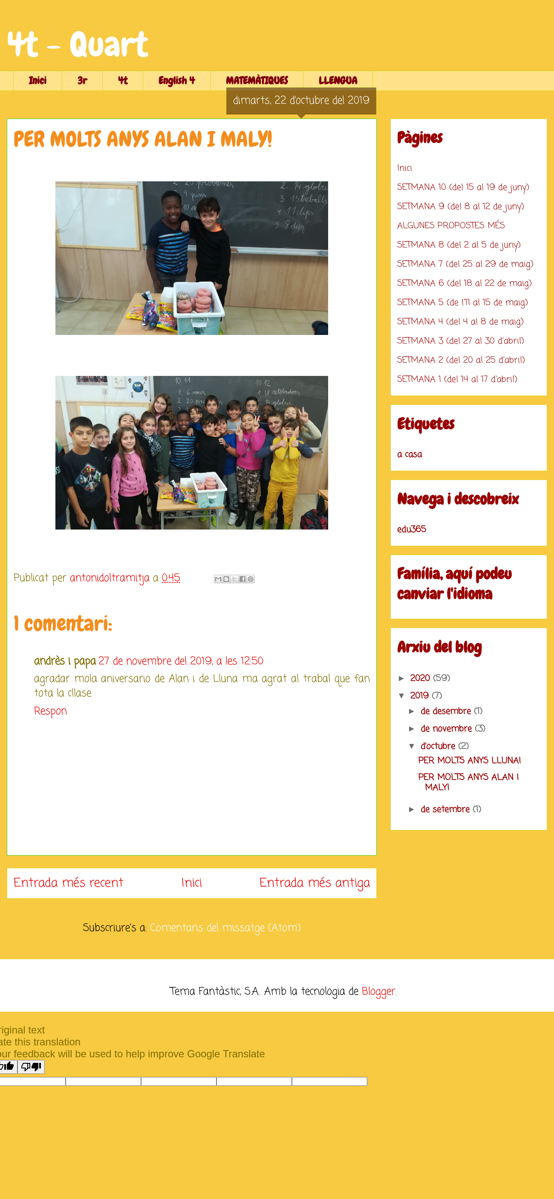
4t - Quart (77, 44)
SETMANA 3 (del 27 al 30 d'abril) (460, 341)
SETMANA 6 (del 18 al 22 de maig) (464, 283)
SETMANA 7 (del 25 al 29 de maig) (465, 264)
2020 (421, 678)
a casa (409, 454)
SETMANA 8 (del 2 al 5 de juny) (459, 245)
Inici (37, 80)
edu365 (411, 529)
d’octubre (439, 746)
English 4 (177, 80)
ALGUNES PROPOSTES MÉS (451, 226)
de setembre (447, 809)
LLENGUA (338, 80)
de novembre (448, 729)
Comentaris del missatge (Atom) (225, 928)
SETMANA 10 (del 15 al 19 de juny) (463, 187)
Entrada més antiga (315, 883)
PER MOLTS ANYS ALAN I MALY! (468, 782)
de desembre (447, 711)
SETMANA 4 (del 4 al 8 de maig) (460, 322)
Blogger (378, 992)
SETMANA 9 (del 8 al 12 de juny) (460, 206)
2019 (421, 696)
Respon (50, 711)
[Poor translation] (31, 1067)
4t (122, 80)
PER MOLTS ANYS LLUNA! (469, 761)
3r (82, 80)
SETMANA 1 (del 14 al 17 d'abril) (457, 379)
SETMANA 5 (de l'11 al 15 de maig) (462, 302)
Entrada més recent (69, 883)
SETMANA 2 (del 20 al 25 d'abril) (461, 360)
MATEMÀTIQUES (257, 80)
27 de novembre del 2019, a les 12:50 (180, 661)
